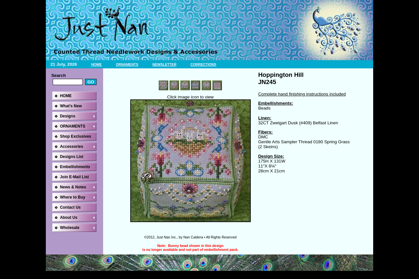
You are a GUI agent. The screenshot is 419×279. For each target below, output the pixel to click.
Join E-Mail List (74, 177)
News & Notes (73, 187)
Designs (67, 116)
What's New (71, 106)
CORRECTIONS (203, 64)
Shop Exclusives (75, 136)
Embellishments (75, 167)
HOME (96, 64)
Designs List (71, 156)
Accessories (71, 146)
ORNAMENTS (127, 64)
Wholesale (69, 227)
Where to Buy (72, 197)
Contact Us (70, 207)
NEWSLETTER (164, 64)
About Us (68, 217)
